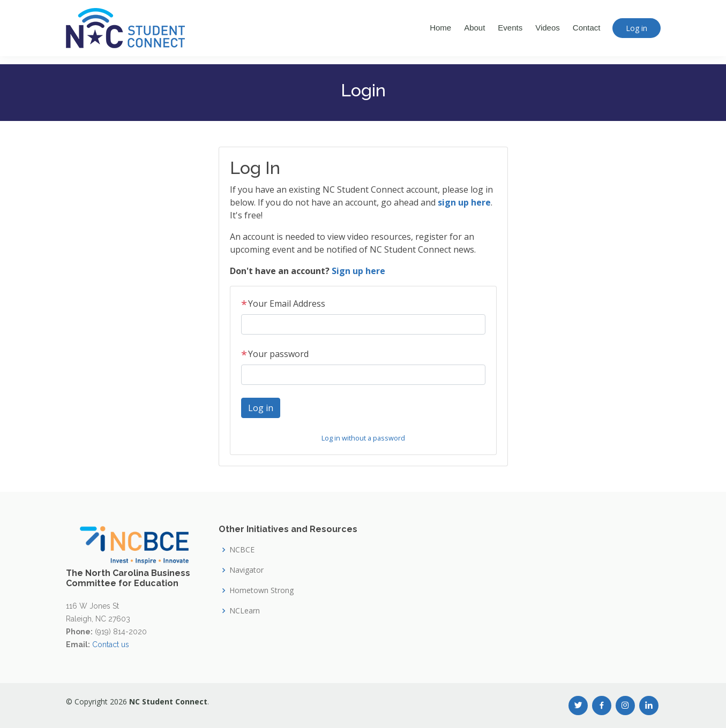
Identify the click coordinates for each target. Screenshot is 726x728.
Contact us (110, 644)
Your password (275, 353)
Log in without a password (363, 438)
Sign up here (358, 271)
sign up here (464, 202)
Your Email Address (283, 303)
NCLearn (244, 611)
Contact (587, 27)
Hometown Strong (261, 590)
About (474, 27)
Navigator (246, 570)
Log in (636, 28)
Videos (547, 27)
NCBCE (242, 549)
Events (510, 27)
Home (440, 27)
